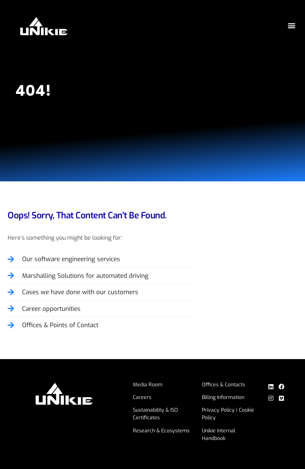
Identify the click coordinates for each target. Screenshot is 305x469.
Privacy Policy (218, 410)
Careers (142, 397)
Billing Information (223, 397)
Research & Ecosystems (161, 430)
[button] (291, 26)
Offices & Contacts (223, 384)
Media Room (147, 384)
